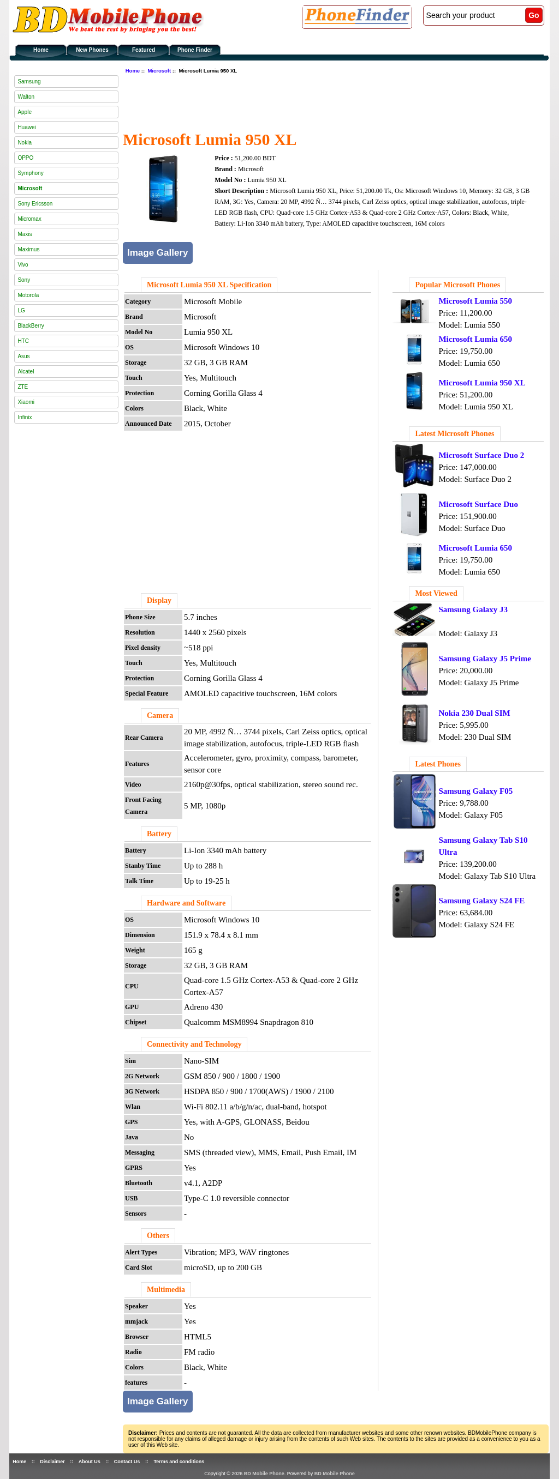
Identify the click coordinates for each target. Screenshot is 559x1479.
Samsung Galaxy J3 (473, 609)
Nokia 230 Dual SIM (474, 713)
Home (41, 50)
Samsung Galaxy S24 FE (481, 900)
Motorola (28, 295)
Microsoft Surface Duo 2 (481, 455)
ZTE (22, 387)
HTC (23, 341)
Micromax (29, 219)
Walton (25, 97)
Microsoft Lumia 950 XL (481, 382)
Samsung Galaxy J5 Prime (484, 658)
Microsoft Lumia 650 (475, 339)
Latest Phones (438, 764)
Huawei (26, 127)
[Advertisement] (321, 100)
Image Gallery (157, 252)
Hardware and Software (186, 903)
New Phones (92, 50)
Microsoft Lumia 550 (475, 301)
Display (159, 600)
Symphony (30, 173)
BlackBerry (30, 326)
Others (158, 1236)
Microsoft (159, 71)
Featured (143, 50)
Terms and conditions (178, 1461)
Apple (24, 112)
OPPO (25, 158)
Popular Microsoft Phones (457, 285)
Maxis (24, 234)
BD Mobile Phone (264, 1473)
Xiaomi (25, 402)
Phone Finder (194, 50)
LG (21, 310)
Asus (23, 356)
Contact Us (127, 1461)
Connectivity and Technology (194, 1044)
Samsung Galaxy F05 (475, 791)
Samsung (28, 81)
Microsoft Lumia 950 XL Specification (209, 285)
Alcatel (25, 372)
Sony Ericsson (34, 204)
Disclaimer (52, 1461)
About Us (89, 1461)
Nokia (24, 143)
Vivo (22, 265)
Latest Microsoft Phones (454, 434)
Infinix (24, 417)
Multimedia (166, 1289)
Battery (159, 834)
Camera (160, 715)
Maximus (28, 249)
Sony (23, 280)
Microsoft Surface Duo (478, 504)
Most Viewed (436, 593)
